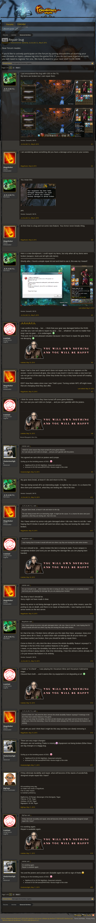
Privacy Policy (90, 918)
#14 (91, 661)
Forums (10, 24)
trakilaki (6, 338)
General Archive (16, 43)
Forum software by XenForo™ (55, 918)
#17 (91, 765)
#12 (91, 577)
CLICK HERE (74, 58)
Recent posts (9, 29)
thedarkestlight (9, 462)
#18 (91, 807)
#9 (92, 472)
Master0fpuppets (25, 437)
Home (89, 915)
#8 (92, 433)
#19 (91, 853)
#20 (91, 887)
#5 (92, 315)
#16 (91, 733)
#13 (91, 613)
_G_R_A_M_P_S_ (33, 43)
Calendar (21, 24)
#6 (92, 362)
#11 (91, 531)
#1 (92, 144)
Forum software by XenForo (19, 918)
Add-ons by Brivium (20, 920)
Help (84, 915)
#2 (92, 166)
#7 (92, 391)
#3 (92, 218)
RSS (93, 915)
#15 (91, 703)
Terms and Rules (79, 918)
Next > (18, 68)
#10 (91, 497)
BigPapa (6, 788)
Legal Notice (78, 915)
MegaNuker (8, 167)
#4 (92, 240)
